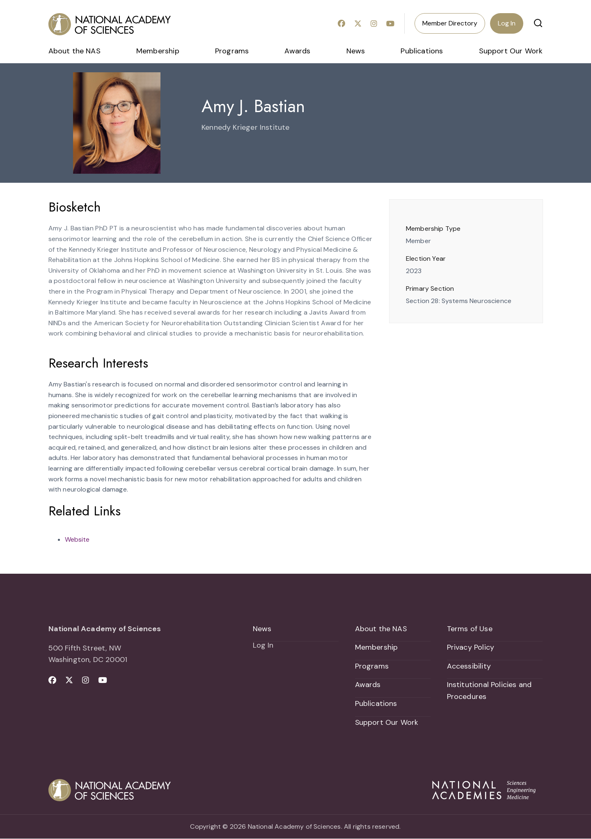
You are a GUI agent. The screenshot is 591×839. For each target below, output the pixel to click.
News (355, 51)
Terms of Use (469, 629)
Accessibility (469, 666)
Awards (297, 51)
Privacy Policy (471, 648)
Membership (157, 51)
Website (77, 539)
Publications (422, 51)
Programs (232, 51)
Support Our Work (511, 51)
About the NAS (74, 51)
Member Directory (449, 23)
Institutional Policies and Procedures (489, 691)
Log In (506, 23)
